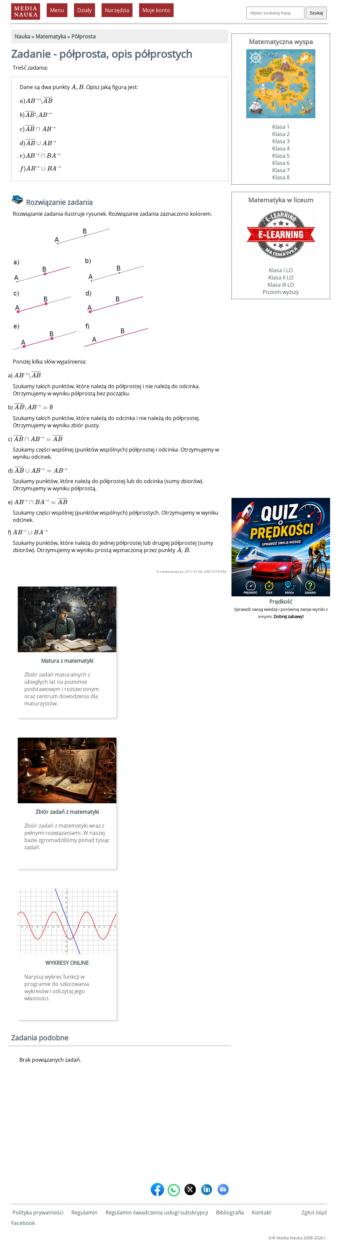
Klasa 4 (281, 148)
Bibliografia (230, 1212)
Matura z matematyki (67, 660)
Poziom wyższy (281, 292)
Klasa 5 (281, 155)
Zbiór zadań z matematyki (67, 811)
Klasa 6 (281, 163)
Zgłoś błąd (314, 1212)
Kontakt (261, 1212)
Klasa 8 (281, 177)
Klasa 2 (281, 134)
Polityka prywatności (37, 1212)
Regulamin (84, 1212)
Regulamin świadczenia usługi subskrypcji (157, 1212)
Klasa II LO (280, 277)
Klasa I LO (281, 270)
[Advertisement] (119, 1128)
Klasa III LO (281, 284)
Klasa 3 (281, 141)
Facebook (23, 1223)
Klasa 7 (281, 170)
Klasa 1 (281, 126)
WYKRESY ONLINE (67, 962)
